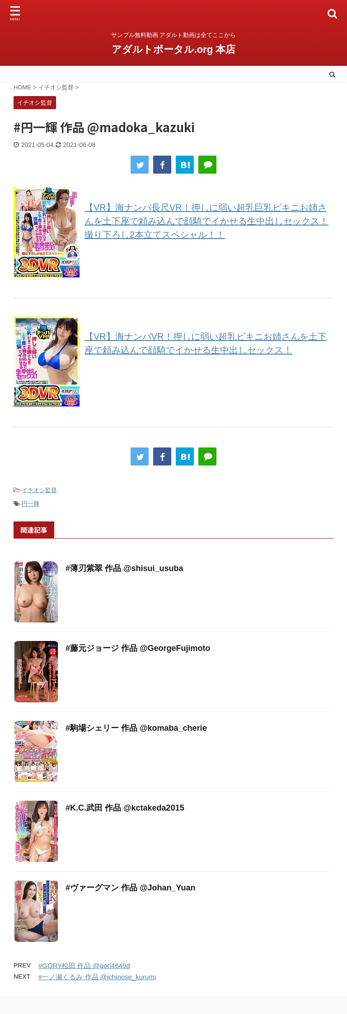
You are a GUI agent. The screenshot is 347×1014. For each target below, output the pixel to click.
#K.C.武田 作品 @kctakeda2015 (125, 807)
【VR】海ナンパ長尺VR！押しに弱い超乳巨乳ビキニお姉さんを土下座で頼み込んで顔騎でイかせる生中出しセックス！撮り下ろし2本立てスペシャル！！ (206, 221)
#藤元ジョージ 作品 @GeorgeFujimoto (138, 648)
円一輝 (30, 503)
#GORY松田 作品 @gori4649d (84, 965)
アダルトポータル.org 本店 (174, 49)
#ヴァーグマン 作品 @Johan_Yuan (131, 887)
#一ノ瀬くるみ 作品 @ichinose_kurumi (97, 977)
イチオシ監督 (39, 490)
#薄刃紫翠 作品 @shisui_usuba (124, 568)
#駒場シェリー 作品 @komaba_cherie (136, 728)
